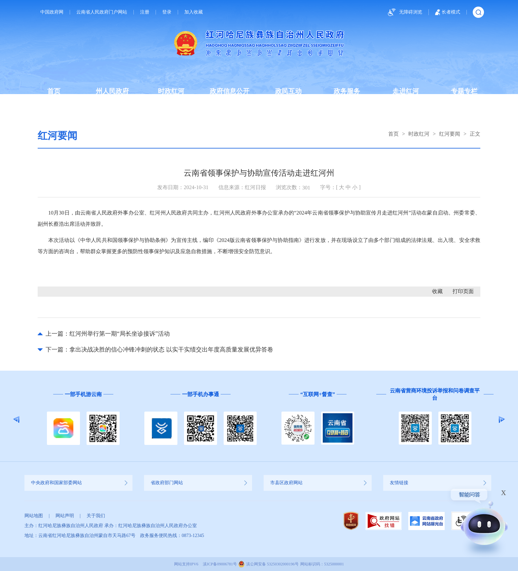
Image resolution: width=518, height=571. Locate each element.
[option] (83, 419)
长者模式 (447, 12)
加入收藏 (193, 12)
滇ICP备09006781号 (220, 564)
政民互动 (288, 91)
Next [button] (501, 419)
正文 (475, 134)
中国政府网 (51, 12)
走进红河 (405, 91)
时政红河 (171, 91)
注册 (144, 12)
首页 (53, 91)
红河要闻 (449, 134)
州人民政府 (112, 91)
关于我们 (96, 515)
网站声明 (65, 515)
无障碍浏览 (404, 12)
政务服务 (347, 91)
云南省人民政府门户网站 (101, 12)
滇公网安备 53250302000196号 (272, 564)
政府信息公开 (229, 91)
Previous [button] (16, 419)
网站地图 (33, 515)
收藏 (437, 291)
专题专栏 (464, 91)
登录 (166, 12)
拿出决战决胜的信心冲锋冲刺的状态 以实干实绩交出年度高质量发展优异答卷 (171, 349)
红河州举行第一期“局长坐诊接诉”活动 (119, 333)
